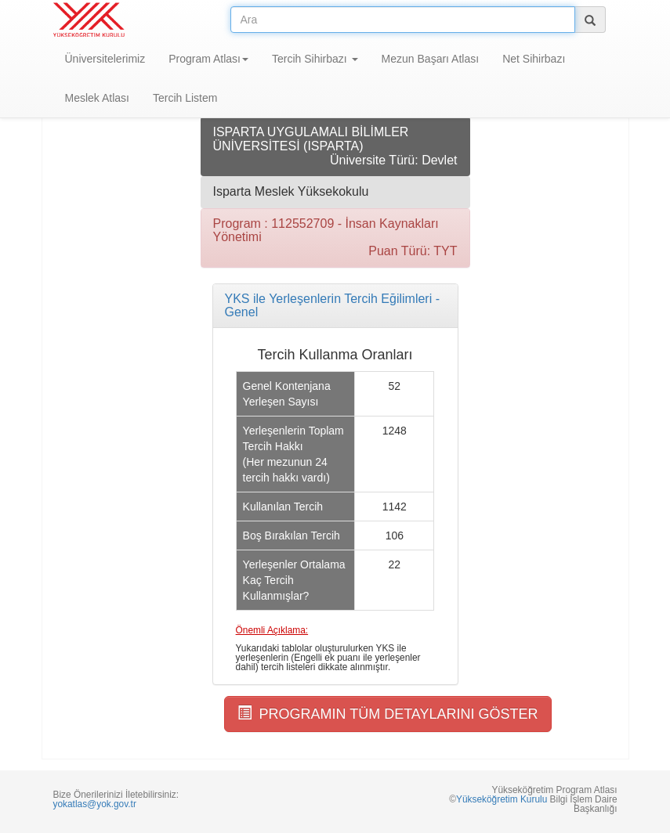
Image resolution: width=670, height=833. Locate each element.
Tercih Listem (185, 98)
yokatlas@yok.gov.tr (94, 804)
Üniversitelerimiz (105, 58)
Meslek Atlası (97, 98)
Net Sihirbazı (533, 58)
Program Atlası (208, 58)
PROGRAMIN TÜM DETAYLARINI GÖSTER (387, 713)
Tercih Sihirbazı (315, 58)
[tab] (335, 305)
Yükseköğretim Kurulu (501, 799)
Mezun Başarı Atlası (431, 58)
